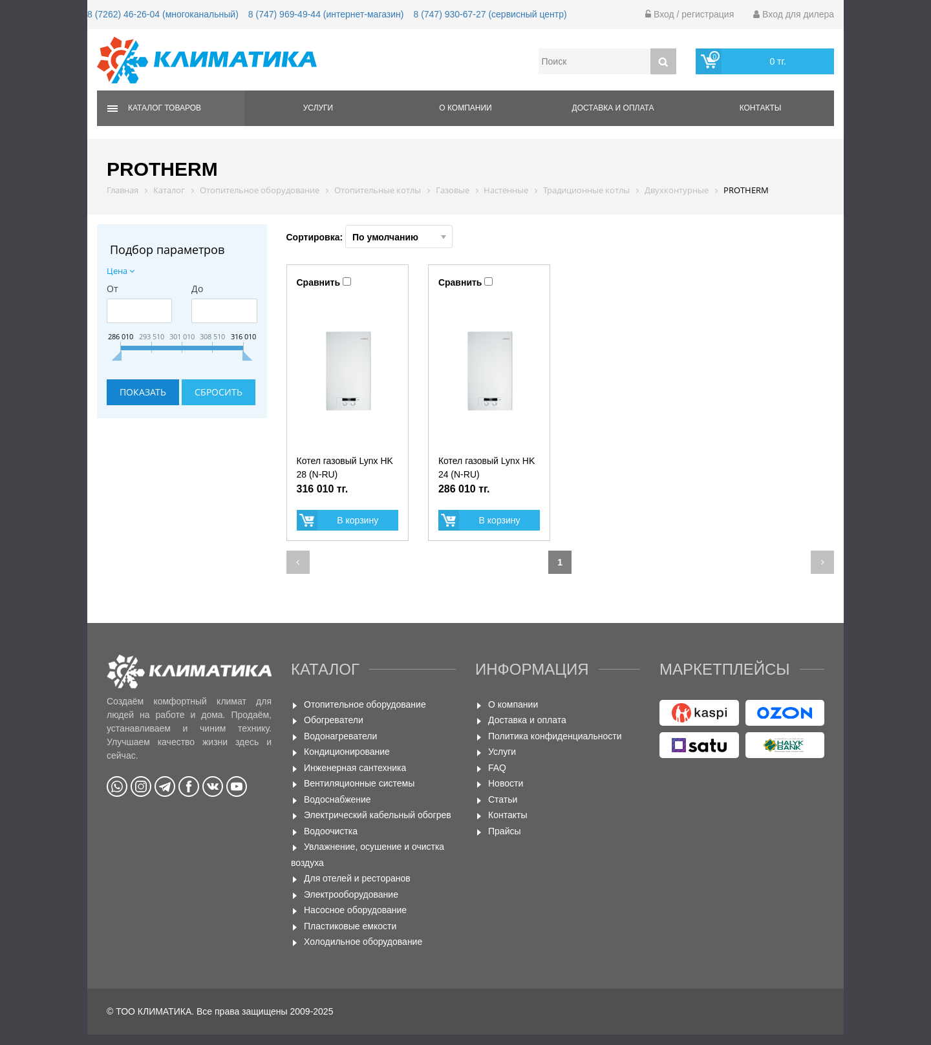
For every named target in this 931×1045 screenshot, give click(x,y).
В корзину (357, 520)
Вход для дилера (793, 14)
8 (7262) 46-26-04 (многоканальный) (163, 14)
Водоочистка (331, 831)
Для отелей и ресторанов (357, 878)
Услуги (318, 107)
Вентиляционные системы (359, 783)
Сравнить (319, 282)
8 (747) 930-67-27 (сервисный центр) (489, 14)
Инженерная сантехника (355, 768)
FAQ (497, 768)
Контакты (761, 107)
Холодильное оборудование (363, 941)
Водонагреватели (340, 736)
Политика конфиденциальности (555, 736)
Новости (505, 783)
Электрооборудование (351, 894)
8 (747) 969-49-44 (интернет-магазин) (326, 14)
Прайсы (504, 831)
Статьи (502, 799)
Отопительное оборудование (365, 704)
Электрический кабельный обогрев (377, 815)
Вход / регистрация (689, 14)
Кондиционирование (347, 751)
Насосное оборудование (355, 910)
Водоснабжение (337, 799)
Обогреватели (333, 720)
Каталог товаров (164, 107)
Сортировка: (369, 236)
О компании (465, 107)
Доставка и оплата (613, 107)
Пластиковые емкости (350, 926)
